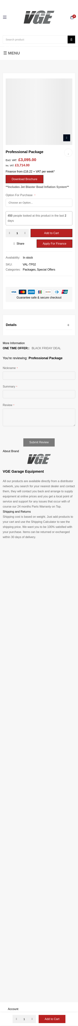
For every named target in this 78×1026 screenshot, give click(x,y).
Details (11, 325)
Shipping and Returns (17, 511)
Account (13, 1009)
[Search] (71, 39)
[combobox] (39, 39)
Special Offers (46, 269)
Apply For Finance (54, 243)
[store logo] (39, 17)
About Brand (11, 451)
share (19, 243)
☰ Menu (11, 53)
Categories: (13, 269)
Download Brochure (24, 179)
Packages (29, 269)
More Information (14, 343)
